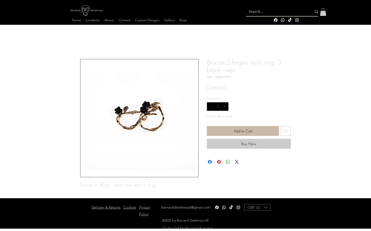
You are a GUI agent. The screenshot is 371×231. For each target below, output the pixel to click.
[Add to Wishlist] (286, 131)
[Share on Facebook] (210, 162)
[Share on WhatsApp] (228, 162)
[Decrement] (210, 106)
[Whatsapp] (282, 20)
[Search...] (277, 12)
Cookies (129, 207)
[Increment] (225, 106)
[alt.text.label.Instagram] (297, 20)
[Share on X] (237, 162)
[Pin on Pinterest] (219, 162)
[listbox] (257, 207)
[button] (323, 12)
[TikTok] (289, 20)
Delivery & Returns (106, 207)
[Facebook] (275, 20)
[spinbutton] (217, 106)
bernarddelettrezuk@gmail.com (186, 207)
